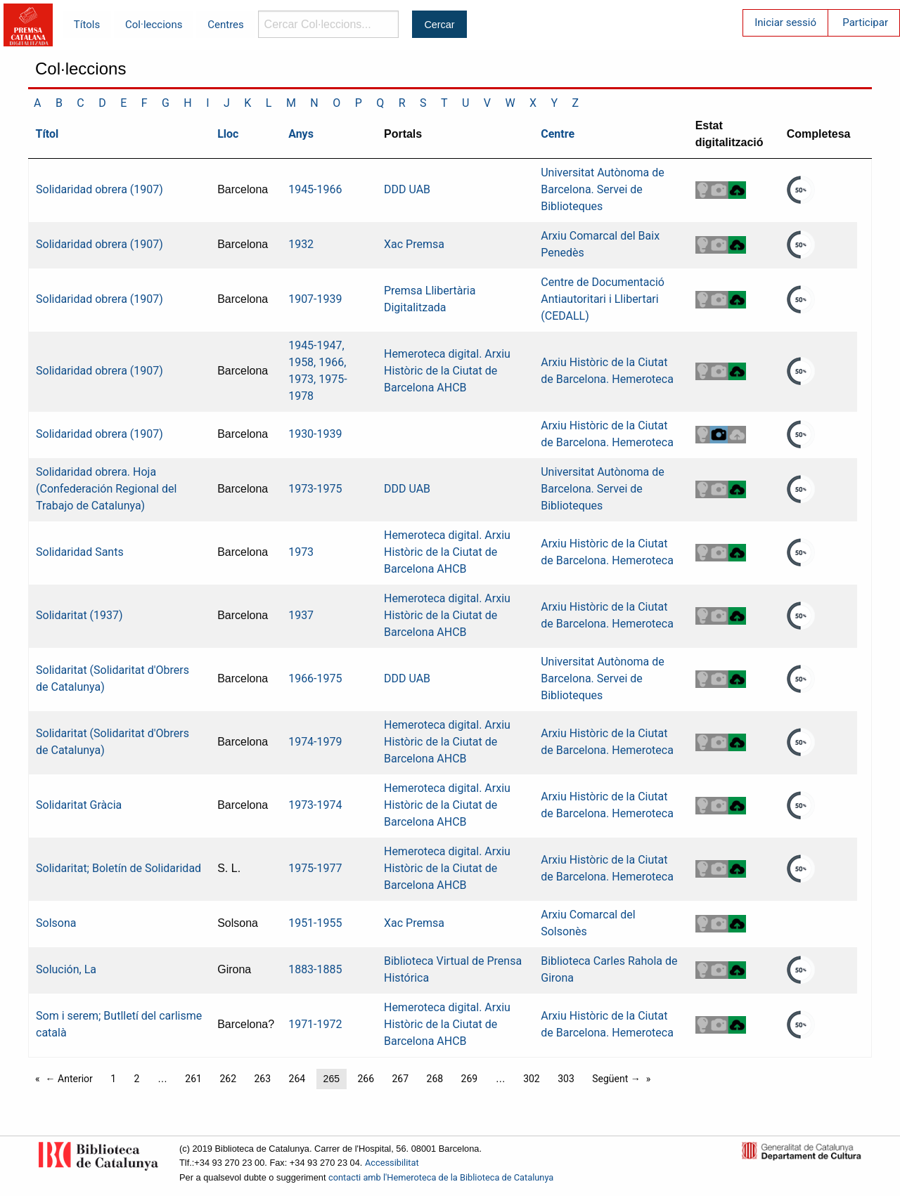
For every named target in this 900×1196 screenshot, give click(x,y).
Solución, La (66, 969)
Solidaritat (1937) (79, 615)
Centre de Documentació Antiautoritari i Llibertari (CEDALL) (602, 299)
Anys (301, 134)
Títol (47, 134)
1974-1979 (315, 741)
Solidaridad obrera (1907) (99, 189)
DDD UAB (407, 189)
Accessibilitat (392, 1162)
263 (262, 1078)
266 (365, 1078)
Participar (865, 22)
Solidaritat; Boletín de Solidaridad (118, 868)
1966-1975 (315, 678)
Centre (557, 134)
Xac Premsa (414, 244)
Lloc (227, 134)
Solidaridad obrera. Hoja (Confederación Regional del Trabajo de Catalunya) (106, 488)
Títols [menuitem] (87, 24)
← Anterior (69, 1078)
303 (566, 1078)
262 (227, 1078)
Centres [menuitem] (225, 24)
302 (531, 1078)
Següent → (616, 1078)
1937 (301, 615)
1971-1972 (315, 1024)
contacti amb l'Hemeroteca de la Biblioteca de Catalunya (440, 1177)
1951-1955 (315, 923)
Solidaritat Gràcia (79, 805)
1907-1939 (315, 299)
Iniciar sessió (785, 22)
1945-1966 (315, 189)
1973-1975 (315, 488)
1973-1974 (315, 805)
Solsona (56, 923)
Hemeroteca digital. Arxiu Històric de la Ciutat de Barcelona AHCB (447, 370)
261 (193, 1078)
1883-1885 (315, 969)
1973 (301, 552)
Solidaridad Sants (80, 552)
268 (435, 1078)
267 (400, 1078)
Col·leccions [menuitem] (153, 24)
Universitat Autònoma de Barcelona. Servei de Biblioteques (602, 189)
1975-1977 (315, 868)
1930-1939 (315, 434)
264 (297, 1078)
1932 (301, 244)
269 (469, 1078)
